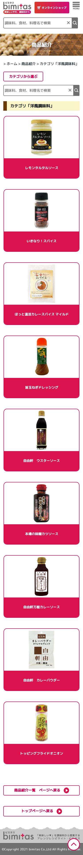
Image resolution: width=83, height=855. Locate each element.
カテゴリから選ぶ (23, 76)
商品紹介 (28, 63)
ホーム (12, 63)
